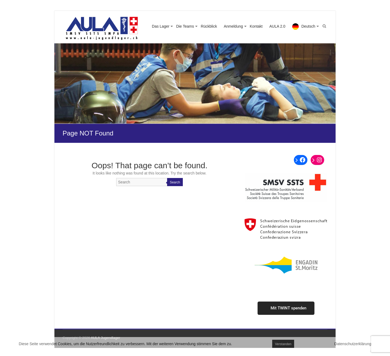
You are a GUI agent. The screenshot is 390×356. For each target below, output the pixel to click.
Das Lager (161, 26)
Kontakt (256, 26)
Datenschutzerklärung (352, 344)
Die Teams (185, 26)
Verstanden (283, 344)
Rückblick (209, 26)
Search (175, 182)
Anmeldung (233, 26)
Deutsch (308, 26)
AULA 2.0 (277, 26)
